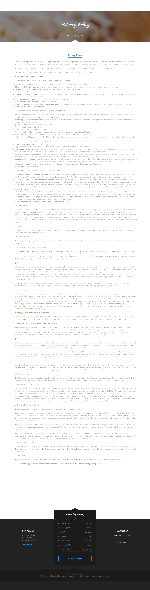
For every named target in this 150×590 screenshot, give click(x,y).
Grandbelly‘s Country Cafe (70, 584)
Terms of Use (70, 574)
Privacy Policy (75, 55)
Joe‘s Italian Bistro (67, 584)
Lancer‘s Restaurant (77, 584)
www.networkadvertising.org (114, 304)
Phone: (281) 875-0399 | (122, 535)
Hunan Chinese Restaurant (84, 584)
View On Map (28, 544)
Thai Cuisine (65, 584)
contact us (106, 576)
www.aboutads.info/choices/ (25, 306)
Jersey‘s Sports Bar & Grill (80, 584)
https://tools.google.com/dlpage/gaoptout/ (102, 286)
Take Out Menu (122, 542)
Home (68, 36)
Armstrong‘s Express (74, 584)
